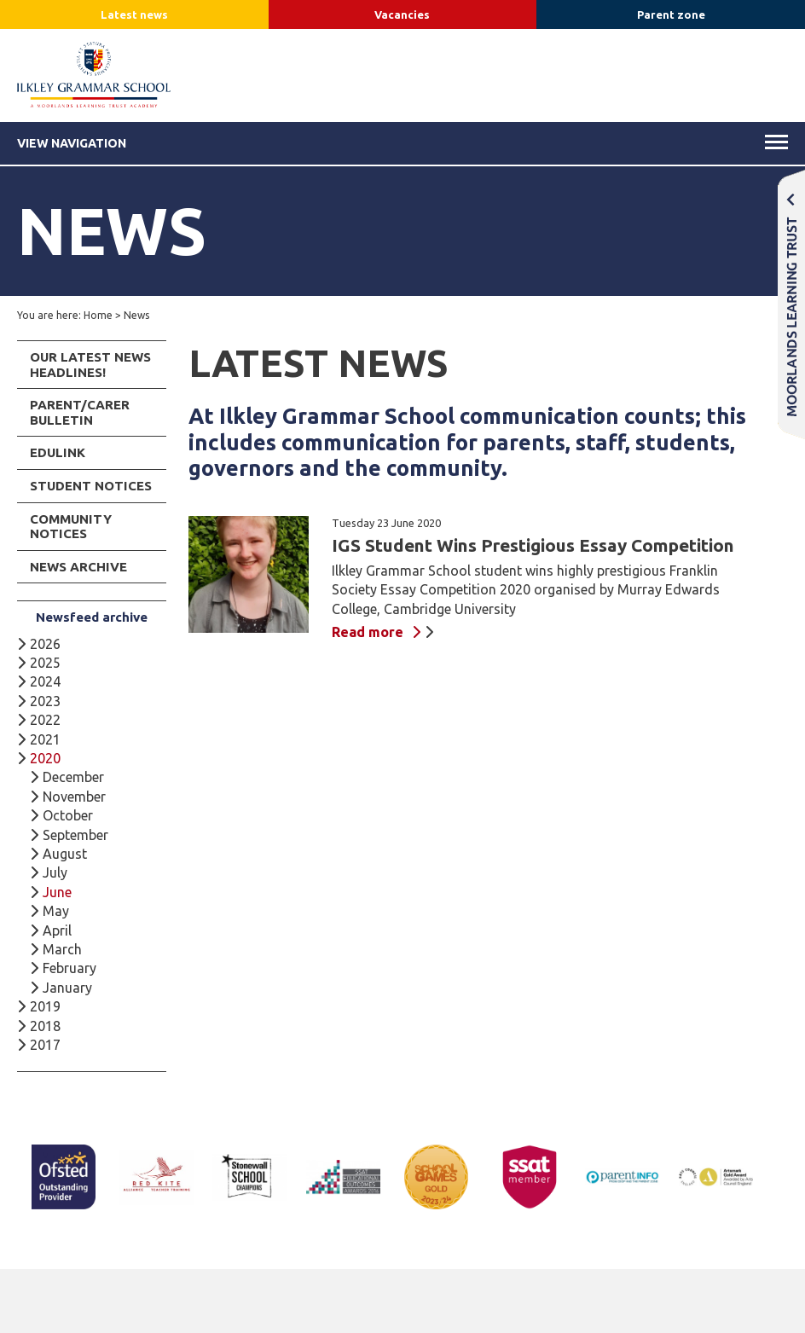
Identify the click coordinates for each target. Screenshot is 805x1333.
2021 (45, 739)
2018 (45, 1026)
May (56, 911)
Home (98, 315)
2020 (45, 758)
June (57, 892)
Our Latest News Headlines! (90, 365)
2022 (45, 719)
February (69, 968)
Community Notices (71, 527)
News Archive (78, 566)
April (57, 930)
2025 (45, 662)
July (55, 872)
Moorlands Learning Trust (791, 304)
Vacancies (402, 14)
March (62, 949)
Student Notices (91, 485)
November (74, 796)
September (75, 835)
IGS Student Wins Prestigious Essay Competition (533, 545)
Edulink (57, 452)
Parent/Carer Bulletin (80, 412)
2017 (45, 1044)
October (68, 815)
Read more (367, 632)
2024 (45, 681)
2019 (45, 1006)
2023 (45, 701)
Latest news (134, 14)
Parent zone (671, 14)
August (65, 853)
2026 (45, 644)
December (73, 777)
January (67, 987)
